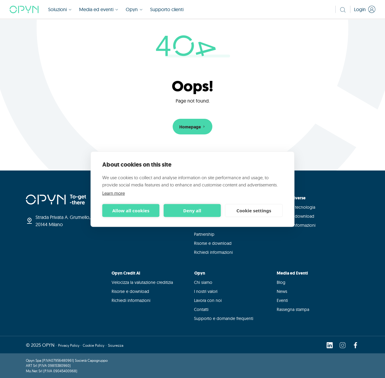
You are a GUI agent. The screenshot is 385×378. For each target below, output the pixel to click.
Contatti (201, 309)
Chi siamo (203, 282)
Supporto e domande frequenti (223, 318)
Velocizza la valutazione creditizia (142, 282)
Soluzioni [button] (60, 10)
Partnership (204, 234)
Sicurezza (115, 345)
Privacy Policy (69, 345)
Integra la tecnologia (296, 207)
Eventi (282, 300)
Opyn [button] (134, 10)
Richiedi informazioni (213, 252)
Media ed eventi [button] (99, 10)
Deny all (192, 210)
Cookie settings (253, 210)
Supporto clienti (166, 10)
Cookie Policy (93, 345)
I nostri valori (205, 291)
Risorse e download (213, 243)
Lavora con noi (208, 300)
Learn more (113, 193)
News (282, 291)
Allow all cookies (130, 210)
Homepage (192, 127)
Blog (281, 282)
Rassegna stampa (293, 309)
